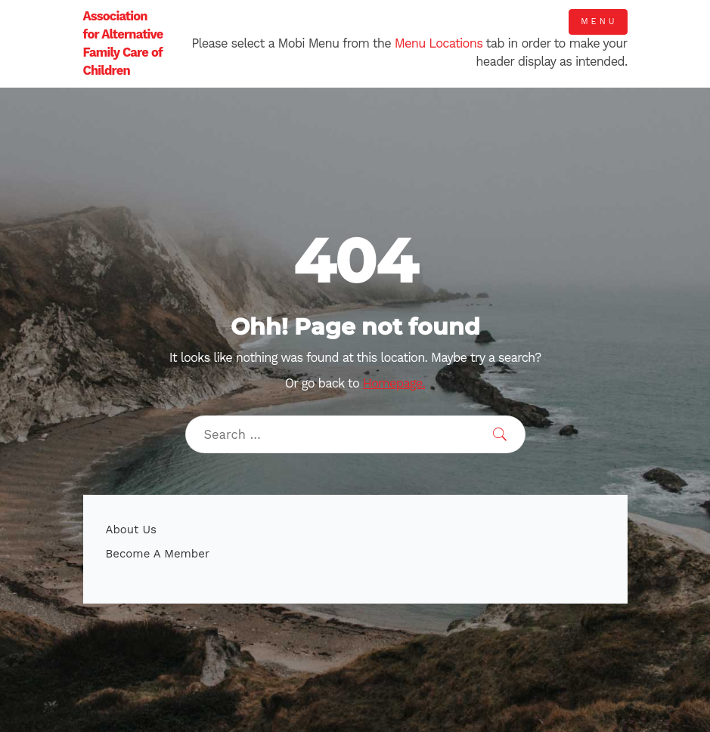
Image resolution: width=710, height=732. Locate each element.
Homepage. (394, 383)
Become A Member (158, 554)
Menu (599, 21)
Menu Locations (438, 43)
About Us (131, 529)
